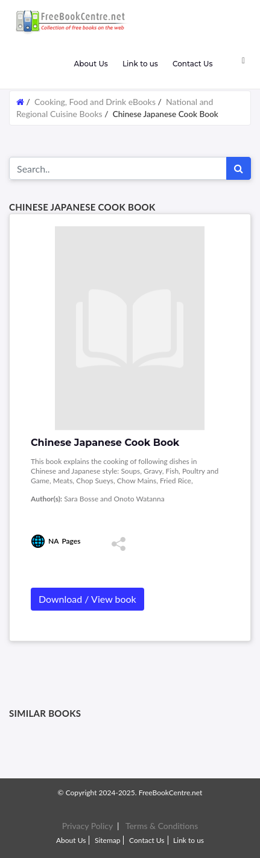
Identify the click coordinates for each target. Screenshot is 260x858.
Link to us (140, 63)
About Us (90, 63)
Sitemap (108, 840)
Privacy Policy (87, 826)
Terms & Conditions (161, 826)
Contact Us (193, 63)
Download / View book (87, 599)
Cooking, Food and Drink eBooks (95, 102)
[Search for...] (118, 168)
